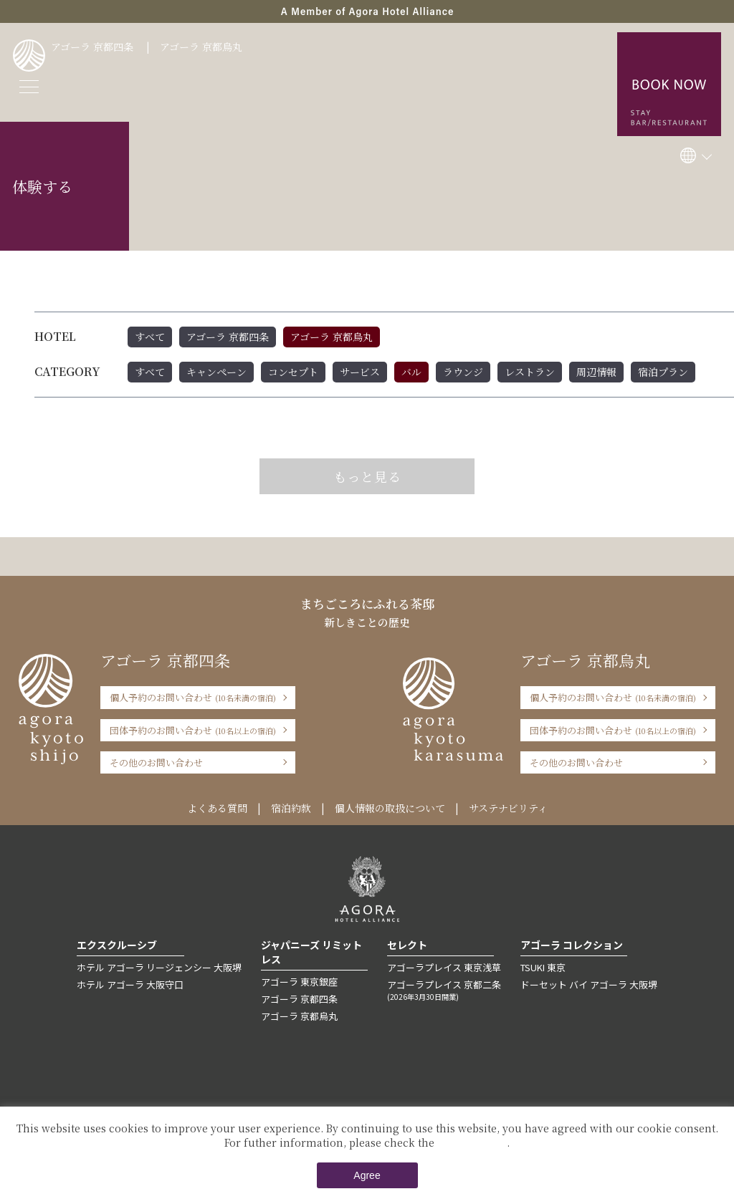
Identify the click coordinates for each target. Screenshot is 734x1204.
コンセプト (293, 372)
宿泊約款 (291, 808)
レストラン (530, 372)
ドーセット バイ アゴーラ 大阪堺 (588, 984)
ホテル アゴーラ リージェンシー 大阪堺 (159, 967)
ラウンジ (463, 372)
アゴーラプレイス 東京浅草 (444, 967)
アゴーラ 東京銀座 (299, 981)
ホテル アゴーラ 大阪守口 (130, 984)
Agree (366, 1175)
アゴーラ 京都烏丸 (201, 46)
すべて (150, 336)
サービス (360, 372)
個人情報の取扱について (390, 808)
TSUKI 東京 (543, 967)
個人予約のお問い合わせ (193, 697)
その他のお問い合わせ (156, 762)
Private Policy (472, 1142)
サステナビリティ (508, 808)
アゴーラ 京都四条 (92, 46)
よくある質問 (217, 808)
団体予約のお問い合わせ (193, 730)
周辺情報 (596, 372)
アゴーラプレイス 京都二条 (444, 990)
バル (411, 372)
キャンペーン (216, 372)
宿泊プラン (663, 372)
